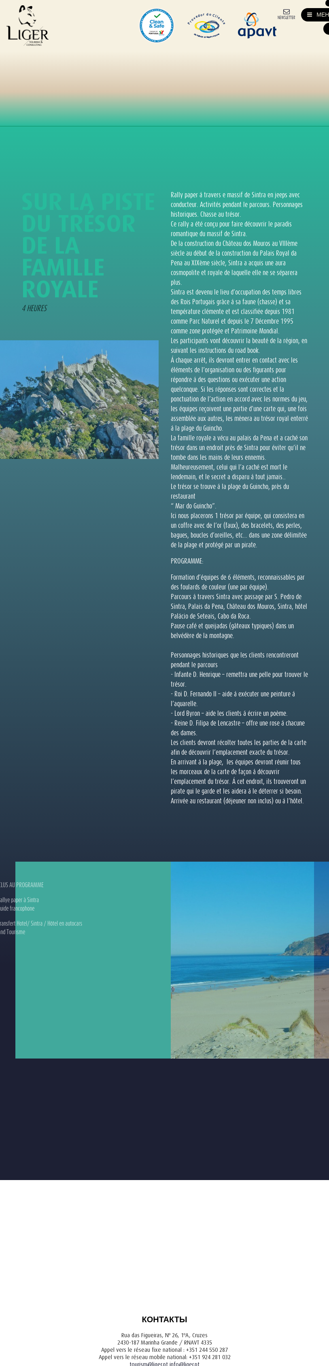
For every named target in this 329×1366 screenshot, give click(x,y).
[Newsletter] (286, 13)
